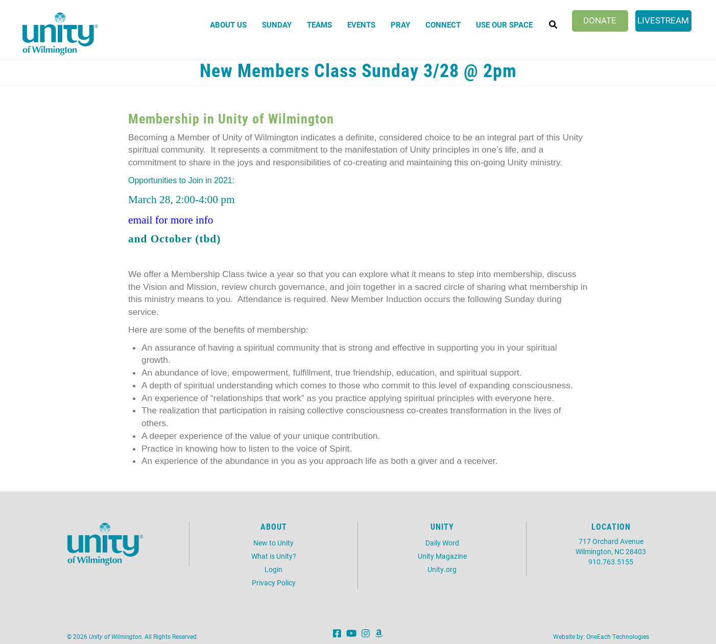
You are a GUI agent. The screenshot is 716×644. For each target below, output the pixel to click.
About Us (228, 24)
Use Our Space (504, 24)
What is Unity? (273, 556)
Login (273, 569)
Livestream (663, 20)
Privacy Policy (274, 582)
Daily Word (442, 543)
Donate (599, 20)
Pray (400, 24)
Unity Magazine (442, 556)
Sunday (277, 24)
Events (361, 24)
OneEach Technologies (617, 636)
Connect (443, 24)
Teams (319, 24)
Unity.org (442, 569)
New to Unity (273, 543)
